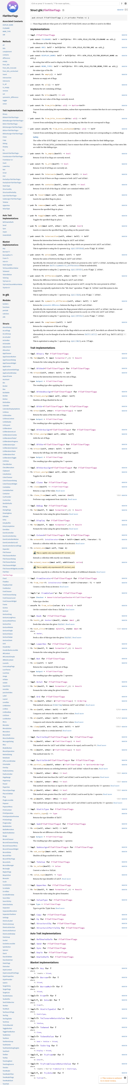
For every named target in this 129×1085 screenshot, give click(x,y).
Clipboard (6, 471)
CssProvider (7, 497)
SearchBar (6, 898)
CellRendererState (9, 451)
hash (36, 620)
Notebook (6, 758)
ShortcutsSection (9, 927)
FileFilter (6, 572)
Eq (3, 150)
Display (5, 147)
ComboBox (6, 487)
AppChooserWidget (9, 363)
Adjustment (7, 347)
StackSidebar (7, 957)
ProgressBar (7, 823)
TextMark (6, 1009)
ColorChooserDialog (10, 481)
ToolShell (6, 1051)
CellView (6, 461)
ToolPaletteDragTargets (11, 1048)
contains (6, 55)
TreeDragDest (7, 1061)
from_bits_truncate (9, 68)
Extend (40, 535)
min (35, 718)
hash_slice (39, 629)
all (3, 45)
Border (5, 386)
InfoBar (5, 680)
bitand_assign (41, 396)
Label (5, 696)
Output (39, 381)
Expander (6, 549)
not (35, 663)
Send (4, 225)
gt (35, 790)
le (35, 781)
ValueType (6, 209)
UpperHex (6, 205)
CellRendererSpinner (10, 448)
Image (5, 676)
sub (35, 828)
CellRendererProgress (10, 441)
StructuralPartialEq (9, 192)
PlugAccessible (8, 800)
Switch (5, 983)
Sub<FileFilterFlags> (10, 196)
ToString (5, 278)
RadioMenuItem (8, 830)
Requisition (7, 875)
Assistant (6, 380)
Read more (60, 490)
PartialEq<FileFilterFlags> (12, 179)
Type (55, 813)
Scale (5, 882)
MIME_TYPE (7, 31)
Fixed (4, 578)
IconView (6, 673)
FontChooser (7, 591)
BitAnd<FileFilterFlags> (11, 117)
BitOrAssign (43, 429)
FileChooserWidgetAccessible (13, 569)
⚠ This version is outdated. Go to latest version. (111, 1079)
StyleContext (7, 970)
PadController (7, 774)
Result (78, 358)
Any (4, 249)
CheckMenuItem (8, 468)
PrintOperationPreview (11, 816)
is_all (4, 84)
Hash (4, 163)
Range (5, 836)
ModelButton (7, 748)
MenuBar (6, 725)
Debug (5, 143)
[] (126, 9)
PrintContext (7, 810)
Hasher (48, 620)
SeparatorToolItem (9, 914)
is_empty (6, 87)
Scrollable (6, 888)
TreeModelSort (8, 1081)
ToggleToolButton (9, 1032)
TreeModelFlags (8, 1077)
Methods (7, 41)
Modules (7, 300)
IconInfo (6, 663)
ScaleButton (7, 885)
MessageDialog (8, 741)
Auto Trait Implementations (10, 217)
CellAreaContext (8, 419)
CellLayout (6, 425)
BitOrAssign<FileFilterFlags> (13, 127)
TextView (6, 1022)
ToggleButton (7, 1028)
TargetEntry (7, 986)
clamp (36, 726)
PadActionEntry (8, 771)
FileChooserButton (9, 556)
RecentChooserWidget (10, 849)
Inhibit (5, 683)
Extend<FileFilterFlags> (11, 153)
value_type (39, 875)
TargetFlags (7, 989)
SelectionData (8, 905)
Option (75, 105)
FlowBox (6, 582)
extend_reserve (41, 562)
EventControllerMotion (11, 539)
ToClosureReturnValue (10, 268)
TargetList (6, 993)
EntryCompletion (8, 526)
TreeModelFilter (8, 1074)
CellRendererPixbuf (9, 438)
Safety (35, 137)
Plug (4, 797)
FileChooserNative (9, 562)
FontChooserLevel (9, 598)
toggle (5, 101)
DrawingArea (7, 513)
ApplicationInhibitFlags (11, 370)
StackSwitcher (8, 960)
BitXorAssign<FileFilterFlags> (13, 134)
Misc (4, 745)
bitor (36, 411)
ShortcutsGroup (8, 924)
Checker (40, 597)
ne (35, 750)
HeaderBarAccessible (10, 650)
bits (4, 48)
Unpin (5, 232)
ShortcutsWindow (9, 934)
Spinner (5, 950)
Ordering (81, 701)
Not (4, 170)
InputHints (6, 686)
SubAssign (42, 847)
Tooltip (5, 1058)
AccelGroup (7, 334)
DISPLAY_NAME (8, 25)
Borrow (44, 977)
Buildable (6, 393)
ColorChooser (7, 477)
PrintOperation (8, 813)
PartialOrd (43, 760)
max (35, 709)
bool (68, 153)
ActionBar (6, 340)
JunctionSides (7, 693)
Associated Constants (13, 21)
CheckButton (7, 464)
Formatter (60, 358)
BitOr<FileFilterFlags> (10, 124)
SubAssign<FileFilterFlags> (12, 199)
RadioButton (7, 826)
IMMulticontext (8, 660)
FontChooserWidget (10, 601)
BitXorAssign (44, 467)
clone (36, 487)
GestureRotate (8, 627)
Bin (4, 383)
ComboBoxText (8, 490)
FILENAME (6, 28)
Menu (5, 722)
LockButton (7, 719)
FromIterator (44, 578)
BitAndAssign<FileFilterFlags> (13, 121)
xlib (4, 317)
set (4, 94)
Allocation (6, 350)
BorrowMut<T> (8, 255)
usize (79, 562)
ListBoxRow (7, 712)
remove (5, 91)
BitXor (40, 444)
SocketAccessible (9, 944)
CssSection (7, 500)
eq (35, 741)
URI (4, 35)
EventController (8, 533)
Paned (5, 784)
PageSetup (6, 781)
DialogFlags (7, 510)
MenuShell (6, 735)
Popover (6, 803)
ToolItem (6, 1038)
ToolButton (6, 1035)
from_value (47, 605)
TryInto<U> (6, 288)
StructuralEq (7, 189)
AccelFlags (6, 331)
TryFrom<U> (7, 281)
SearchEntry (7, 901)
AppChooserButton (9, 357)
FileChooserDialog (9, 559)
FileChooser (7, 552)
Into (46, 1000)
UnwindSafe (7, 235)
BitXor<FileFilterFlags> (11, 130)
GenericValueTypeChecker (60, 597)
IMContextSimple (9, 657)
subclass (6, 314)
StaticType (6, 186)
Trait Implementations (13, 110)
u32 (63, 95)
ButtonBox (6, 402)
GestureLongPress (9, 618)
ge (35, 799)
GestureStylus (8, 634)
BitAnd (40, 368)
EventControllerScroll (10, 543)
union (5, 104)
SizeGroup (6, 937)
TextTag (5, 1015)
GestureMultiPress (9, 621)
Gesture (5, 611)
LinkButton (6, 706)
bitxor (37, 449)
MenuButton (7, 728)
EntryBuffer (7, 523)
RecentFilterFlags (9, 859)
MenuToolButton (8, 738)
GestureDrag (7, 614)
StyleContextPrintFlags (11, 973)
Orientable (6, 764)
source (120, 9)
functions (6, 307)
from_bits (6, 65)
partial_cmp (40, 764)
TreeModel (6, 1071)
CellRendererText (9, 455)
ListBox (5, 709)
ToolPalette (7, 1045)
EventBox (6, 530)
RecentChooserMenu (10, 846)
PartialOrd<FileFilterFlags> (12, 183)
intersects (6, 81)
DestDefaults (7, 503)
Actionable (6, 344)
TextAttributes (8, 996)
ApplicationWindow (9, 373)
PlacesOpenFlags (9, 790)
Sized (48, 973)
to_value (38, 866)
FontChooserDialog (9, 595)
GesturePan (7, 624)
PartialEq (42, 737)
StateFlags (6, 963)
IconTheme (7, 670)
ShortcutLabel (8, 921)
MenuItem (6, 732)
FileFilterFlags (10, 15)
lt (35, 773)
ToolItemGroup (8, 1041)
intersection (7, 78)
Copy (4, 140)
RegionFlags (7, 872)
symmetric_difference (10, 97)
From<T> (6, 258)
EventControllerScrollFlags (12, 546)
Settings (6, 918)
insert (5, 74)
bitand (37, 373)
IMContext (6, 653)
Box (4, 389)
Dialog (5, 507)
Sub (38, 824)
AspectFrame (7, 376)
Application (7, 366)
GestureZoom (7, 640)
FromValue (47, 593)
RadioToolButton (8, 833)
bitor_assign (40, 434)
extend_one (39, 548)
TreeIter (5, 1068)
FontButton (7, 588)
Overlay (5, 768)
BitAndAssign (44, 391)
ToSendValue (7, 275)
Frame (5, 605)
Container (6, 494)
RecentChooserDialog (10, 843)
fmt (35, 358)
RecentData (7, 852)
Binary (5, 114)
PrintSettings (7, 820)
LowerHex (6, 166)
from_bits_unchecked (10, 71)
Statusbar (6, 966)
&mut (72, 620)
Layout (5, 699)
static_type (40, 813)
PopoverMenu (7, 807)
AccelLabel (6, 337)
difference (6, 58)
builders (6, 304)
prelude (5, 310)
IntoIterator (51, 539)
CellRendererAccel (9, 432)
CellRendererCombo (10, 435)
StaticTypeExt (7, 265)
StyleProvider (7, 980)
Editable (6, 516)
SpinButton (7, 947)
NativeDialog (7, 755)
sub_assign (39, 851)
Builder (5, 396)
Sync (4, 229)
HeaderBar (6, 647)
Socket (5, 940)
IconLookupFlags (9, 666)
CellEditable (7, 422)
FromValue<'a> (8, 160)
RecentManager (8, 865)
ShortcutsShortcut (9, 931)
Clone (5, 137)
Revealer (6, 878)
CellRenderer (7, 428)
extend (37, 539)
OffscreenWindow (9, 761)
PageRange (7, 777)
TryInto (48, 1073)
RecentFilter (7, 856)
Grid (4, 644)
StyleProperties (8, 976)
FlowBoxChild (7, 585)
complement (7, 52)
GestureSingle (8, 631)
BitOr (40, 406)
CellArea (6, 412)
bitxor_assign (41, 472)
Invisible (6, 689)
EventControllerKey (9, 536)
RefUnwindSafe (8, 222)
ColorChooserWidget (10, 484)
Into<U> (5, 262)
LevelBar (6, 702)
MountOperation (8, 751)
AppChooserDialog (9, 360)
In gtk (6, 294)
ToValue (5, 202)
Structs (6, 323)
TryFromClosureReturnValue (12, 284)
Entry (4, 520)
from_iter (39, 582)
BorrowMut (45, 986)
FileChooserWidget (9, 565)
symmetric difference (51, 305)
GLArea (5, 608)
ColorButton (7, 474)
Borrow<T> (6, 252)
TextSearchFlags (8, 1012)
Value (69, 605)
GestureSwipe (8, 637)
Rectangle (6, 869)
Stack (5, 953)
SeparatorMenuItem (10, 911)
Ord (4, 176)
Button (5, 399)
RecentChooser (8, 839)
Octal (4, 173)
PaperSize (6, 787)
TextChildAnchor (8, 1002)
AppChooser (7, 353)
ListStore (6, 715)
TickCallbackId (8, 1025)
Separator (6, 908)
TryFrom (48, 1054)
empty (5, 61)
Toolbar (5, 1055)
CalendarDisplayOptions (11, 409)
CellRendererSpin (9, 445)
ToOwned (6, 271)
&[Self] (60, 629)
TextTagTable (7, 1019)
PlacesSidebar (8, 794)
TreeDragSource (8, 1064)
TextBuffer (6, 999)
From (42, 995)
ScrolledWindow (8, 895)
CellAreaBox (7, 415)
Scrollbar (6, 891)
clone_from (39, 495)
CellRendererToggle (9, 458)
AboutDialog (7, 327)
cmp (35, 701)
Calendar (6, 406)
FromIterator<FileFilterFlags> (13, 157)
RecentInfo (6, 862)
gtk (40, 10)
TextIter (5, 1006)
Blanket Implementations (10, 243)
